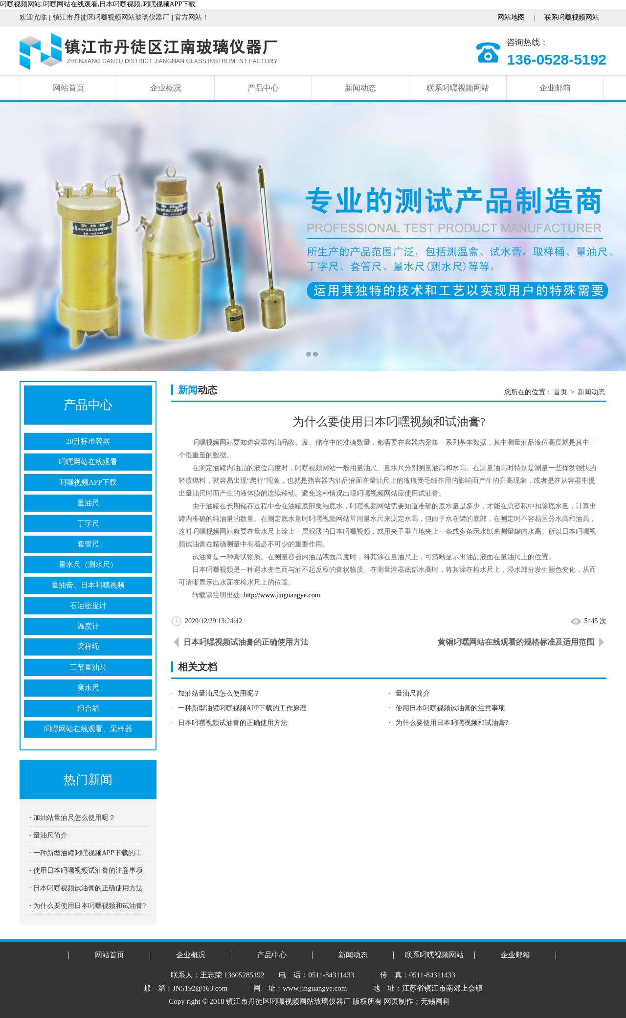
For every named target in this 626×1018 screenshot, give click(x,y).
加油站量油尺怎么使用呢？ (219, 693)
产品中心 (263, 88)
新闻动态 (360, 88)
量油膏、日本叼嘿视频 (88, 585)
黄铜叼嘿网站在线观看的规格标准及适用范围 (516, 642)
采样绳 (88, 647)
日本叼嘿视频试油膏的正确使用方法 (246, 642)
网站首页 (68, 88)
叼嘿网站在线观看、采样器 (88, 729)
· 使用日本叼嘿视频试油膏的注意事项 (86, 870)
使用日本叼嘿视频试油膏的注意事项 (450, 708)
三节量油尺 (88, 667)
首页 (560, 392)
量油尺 (88, 503)
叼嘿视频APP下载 (88, 482)
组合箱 (88, 708)
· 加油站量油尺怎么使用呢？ (72, 817)
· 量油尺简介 (48, 835)
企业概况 (165, 88)
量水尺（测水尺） (88, 564)
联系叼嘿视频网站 (571, 17)
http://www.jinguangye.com (282, 595)
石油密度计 (88, 606)
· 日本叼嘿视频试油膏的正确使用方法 (86, 888)
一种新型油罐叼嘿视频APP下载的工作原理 (242, 708)
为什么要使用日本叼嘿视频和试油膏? (452, 722)
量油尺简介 (413, 693)
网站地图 (511, 17)
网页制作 (398, 1001)
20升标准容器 (88, 441)
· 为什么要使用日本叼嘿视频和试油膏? (88, 905)
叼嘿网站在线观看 (88, 462)
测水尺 (88, 688)
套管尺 (88, 544)
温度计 (88, 626)
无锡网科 (435, 1001)
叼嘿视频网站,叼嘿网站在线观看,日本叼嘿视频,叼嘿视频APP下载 (98, 4)
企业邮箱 (555, 88)
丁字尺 (88, 523)
